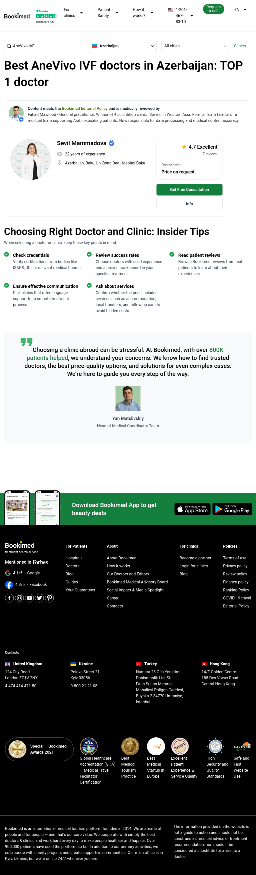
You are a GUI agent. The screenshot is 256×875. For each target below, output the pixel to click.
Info (189, 203)
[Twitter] (39, 596)
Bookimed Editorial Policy (85, 108)
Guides (72, 582)
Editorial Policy (236, 606)
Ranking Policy (236, 590)
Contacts (115, 606)
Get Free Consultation (189, 189)
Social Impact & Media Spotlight (135, 590)
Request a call (213, 9)
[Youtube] (29, 596)
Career (113, 598)
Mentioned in (26, 562)
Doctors (73, 566)
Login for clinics (194, 566)
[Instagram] (19, 596)
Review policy (235, 574)
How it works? (143, 13)
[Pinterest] (49, 596)
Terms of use (234, 558)
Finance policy (235, 582)
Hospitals (74, 558)
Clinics (240, 46)
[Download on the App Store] (192, 509)
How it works (118, 566)
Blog (70, 574)
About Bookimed (121, 558)
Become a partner (195, 558)
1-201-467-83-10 (180, 16)
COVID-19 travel (237, 598)
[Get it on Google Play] (232, 509)
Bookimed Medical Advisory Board (137, 582)
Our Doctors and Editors (128, 574)
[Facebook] (9, 596)
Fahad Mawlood (42, 114)
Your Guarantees (80, 590)
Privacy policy (235, 566)
